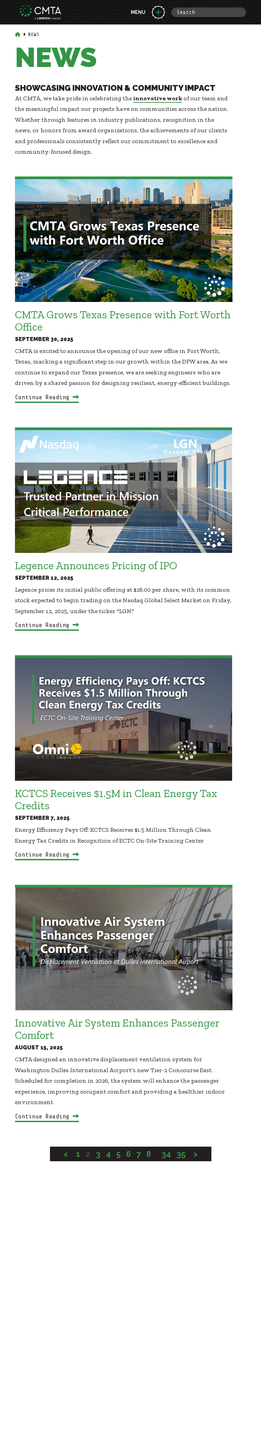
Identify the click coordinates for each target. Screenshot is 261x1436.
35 (181, 1154)
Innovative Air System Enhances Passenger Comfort (117, 1029)
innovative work (157, 98)
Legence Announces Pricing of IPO (96, 565)
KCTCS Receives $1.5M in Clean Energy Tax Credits (116, 799)
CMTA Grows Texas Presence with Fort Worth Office (123, 320)
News (33, 34)
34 (166, 1154)
